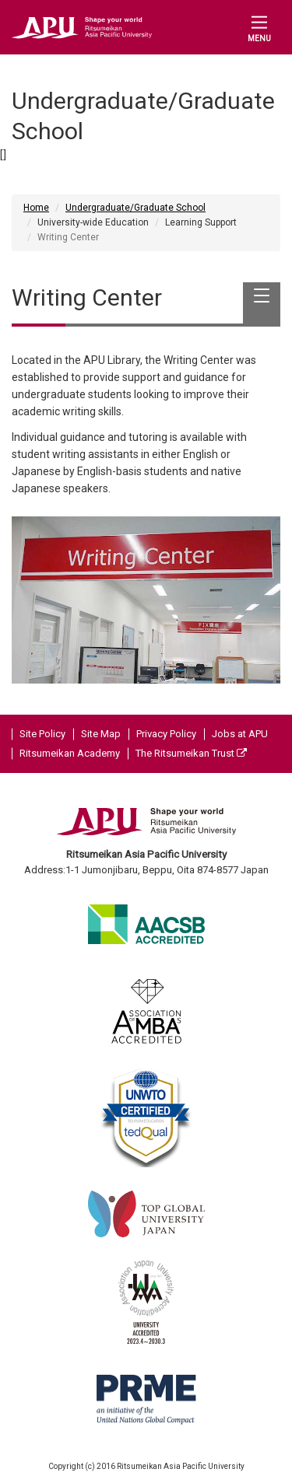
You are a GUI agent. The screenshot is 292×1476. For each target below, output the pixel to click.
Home (36, 207)
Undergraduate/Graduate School (135, 207)
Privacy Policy (166, 734)
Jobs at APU (240, 734)
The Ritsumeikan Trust (191, 753)
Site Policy (42, 734)
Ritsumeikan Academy (69, 753)
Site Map (101, 734)
